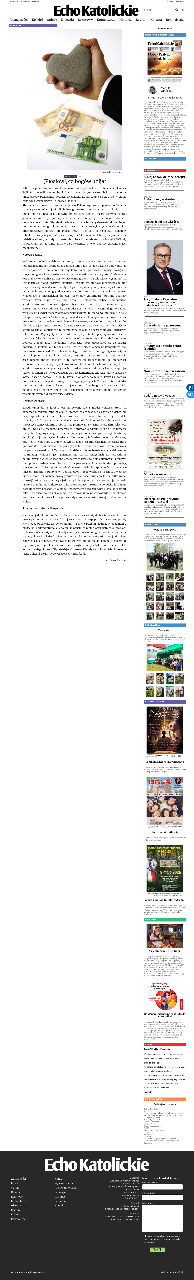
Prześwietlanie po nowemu (163, 325)
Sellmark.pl (177, 1272)
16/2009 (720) (70, 176)
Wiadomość (147, 1203)
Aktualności (19, 20)
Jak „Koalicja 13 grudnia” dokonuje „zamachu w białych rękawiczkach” (161, 302)
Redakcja (60, 1192)
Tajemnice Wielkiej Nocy (164, 951)
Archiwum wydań (165, 28)
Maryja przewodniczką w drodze (165, 900)
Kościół (37, 20)
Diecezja (67, 20)
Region (141, 20)
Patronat (60, 1196)
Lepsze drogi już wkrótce (161, 221)
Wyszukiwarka (64, 1183)
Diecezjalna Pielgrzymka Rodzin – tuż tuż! (162, 500)
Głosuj (148, 1092)
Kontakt (60, 1205)
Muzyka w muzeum (157, 474)
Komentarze (106, 20)
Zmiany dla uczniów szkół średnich (162, 347)
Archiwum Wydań (66, 1187)
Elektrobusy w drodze (159, 199)
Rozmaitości (175, 20)
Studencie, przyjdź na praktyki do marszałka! (164, 1015)
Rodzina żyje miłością (165, 832)
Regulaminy (17, 1272)
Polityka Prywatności (34, 1272)
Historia (125, 20)
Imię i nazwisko (149, 1182)
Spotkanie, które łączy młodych (164, 761)
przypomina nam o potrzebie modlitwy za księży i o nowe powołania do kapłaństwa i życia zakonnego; (163, 1059)
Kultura (156, 20)
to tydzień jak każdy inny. (156, 1088)
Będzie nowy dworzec (159, 395)
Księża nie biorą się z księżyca (165, 97)
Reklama (60, 1201)
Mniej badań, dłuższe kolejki (164, 177)
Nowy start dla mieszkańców (164, 371)
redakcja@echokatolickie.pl (125, 1209)
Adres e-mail (148, 1193)
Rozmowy (85, 20)
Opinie (52, 20)
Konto (58, 1178)
